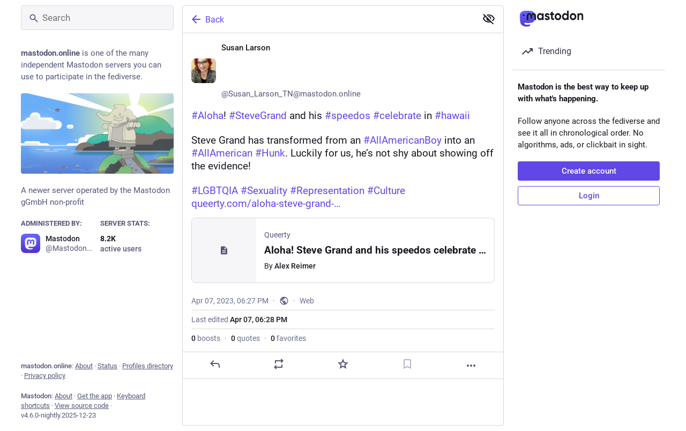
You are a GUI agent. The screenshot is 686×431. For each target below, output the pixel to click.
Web (307, 300)
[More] (471, 365)
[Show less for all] (488, 19)
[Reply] (214, 364)
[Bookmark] (407, 364)
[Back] (328, 19)
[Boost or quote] (278, 364)
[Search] (97, 17)
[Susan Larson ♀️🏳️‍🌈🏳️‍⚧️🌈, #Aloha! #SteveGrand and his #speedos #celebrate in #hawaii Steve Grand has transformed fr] (343, 206)
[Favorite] (343, 364)
